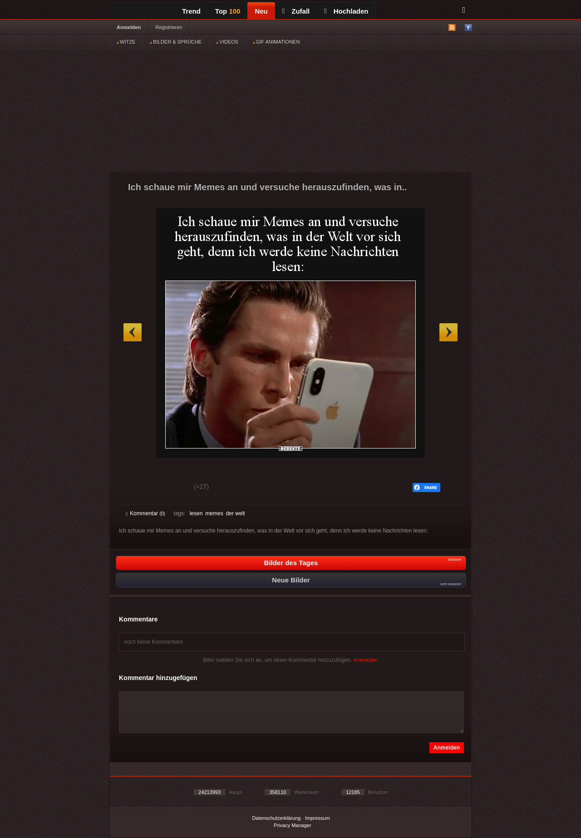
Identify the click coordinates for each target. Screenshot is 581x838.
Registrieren (168, 27)
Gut (136, 488)
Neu (261, 11)
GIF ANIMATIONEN (276, 41)
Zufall (296, 11)
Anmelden (129, 27)
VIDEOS (227, 41)
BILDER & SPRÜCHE (176, 41)
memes (214, 513)
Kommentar (145, 513)
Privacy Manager (292, 825)
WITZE (126, 41)
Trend (191, 11)
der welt (235, 513)
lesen (196, 513)
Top (228, 11)
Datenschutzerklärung (276, 818)
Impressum (317, 818)
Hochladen (346, 11)
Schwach (170, 488)
